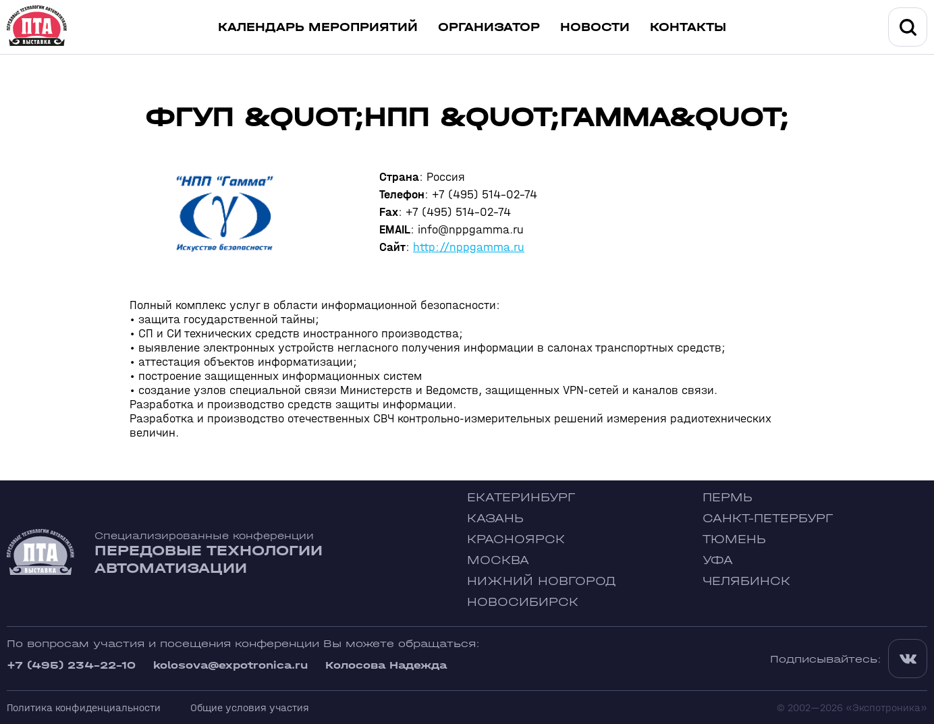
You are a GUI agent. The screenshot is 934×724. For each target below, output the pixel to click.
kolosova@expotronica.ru (230, 665)
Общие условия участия (249, 707)
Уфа (718, 560)
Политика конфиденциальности (84, 707)
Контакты (688, 27)
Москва (498, 560)
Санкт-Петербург (768, 518)
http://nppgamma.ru (468, 247)
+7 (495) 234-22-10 (71, 665)
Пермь (727, 498)
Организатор (489, 27)
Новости (595, 27)
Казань (495, 518)
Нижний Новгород (541, 581)
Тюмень (734, 539)
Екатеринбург (521, 498)
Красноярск (516, 539)
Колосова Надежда (386, 665)
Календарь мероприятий (318, 27)
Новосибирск (522, 602)
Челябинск (746, 581)
